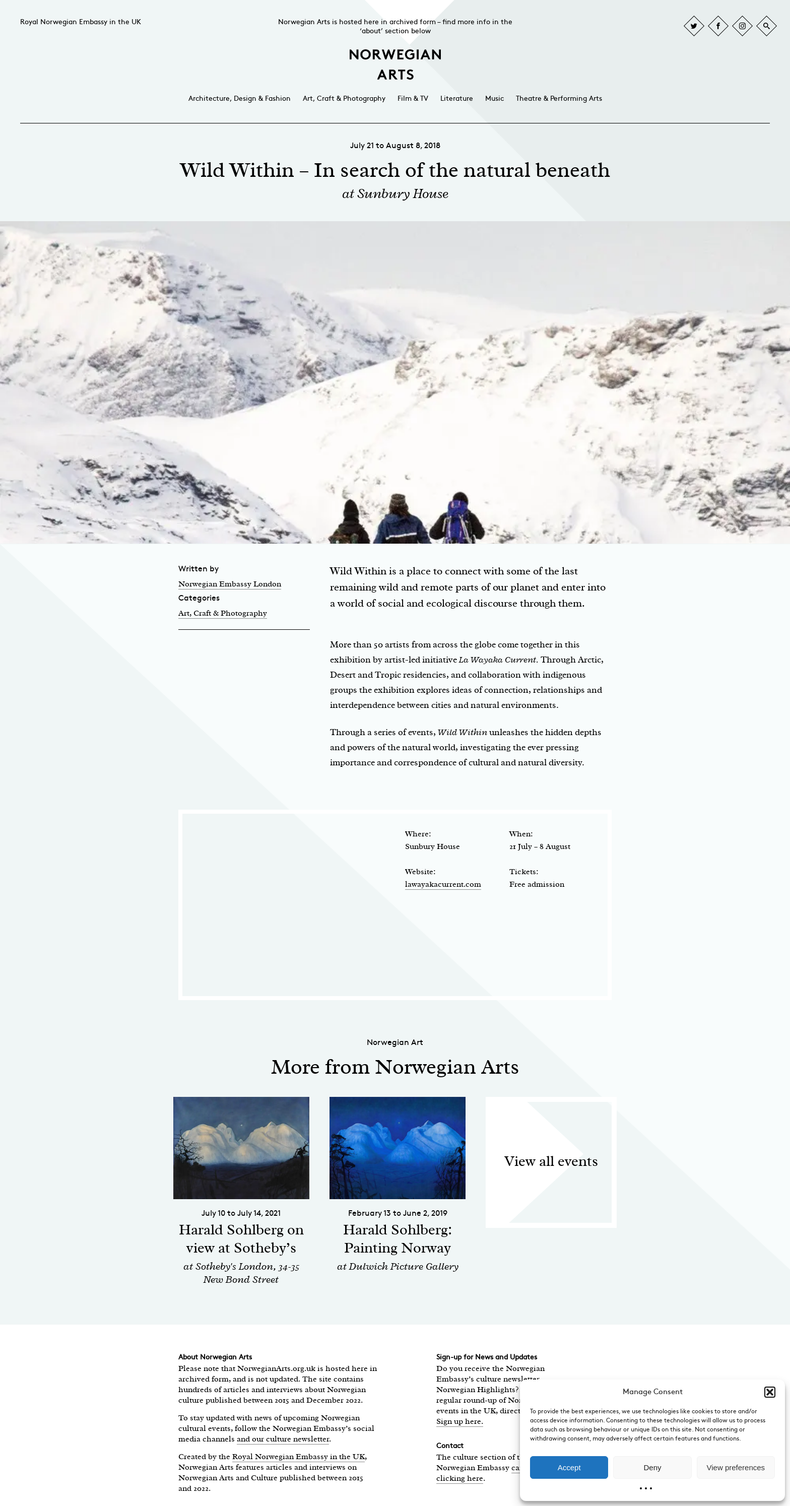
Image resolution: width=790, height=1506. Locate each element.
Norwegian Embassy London (229, 584)
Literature (456, 98)
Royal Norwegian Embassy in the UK (80, 22)
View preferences (736, 1467)
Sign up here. (459, 1421)
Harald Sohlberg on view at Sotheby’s (241, 1238)
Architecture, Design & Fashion (239, 98)
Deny (652, 1467)
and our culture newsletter (283, 1439)
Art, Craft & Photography (344, 98)
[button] (770, 1392)
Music (494, 98)
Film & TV (413, 98)
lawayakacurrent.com (443, 884)
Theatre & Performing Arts (559, 98)
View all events (551, 1161)
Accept (569, 1467)
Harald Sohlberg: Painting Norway (397, 1238)
